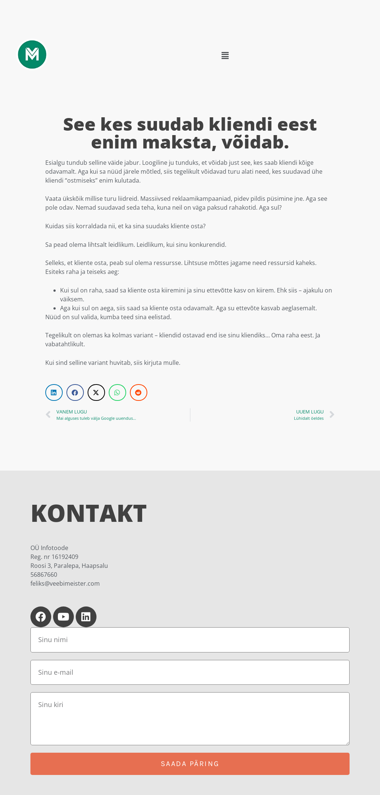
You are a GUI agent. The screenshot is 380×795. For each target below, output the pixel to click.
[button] (225, 56)
